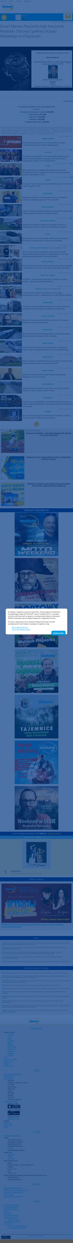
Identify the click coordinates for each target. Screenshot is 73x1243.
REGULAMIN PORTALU (20, 627)
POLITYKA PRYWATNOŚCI (21, 630)
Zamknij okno (58, 633)
